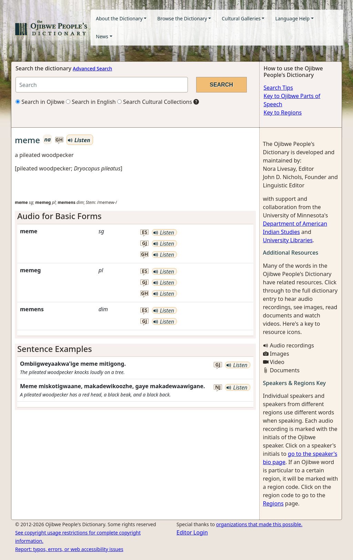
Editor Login (192, 532)
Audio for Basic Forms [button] (59, 216)
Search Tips (278, 87)
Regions (273, 503)
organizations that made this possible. (259, 524)
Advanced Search (92, 68)
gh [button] (59, 140)
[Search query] (102, 84)
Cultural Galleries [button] (241, 18)
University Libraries (288, 240)
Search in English (91, 102)
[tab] (135, 216)
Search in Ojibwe (40, 102)
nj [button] (218, 387)
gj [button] (144, 243)
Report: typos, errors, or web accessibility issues (69, 549)
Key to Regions (283, 112)
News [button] (102, 36)
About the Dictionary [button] (119, 18)
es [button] (145, 232)
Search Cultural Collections (154, 102)
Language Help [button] (292, 18)
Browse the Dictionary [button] (182, 18)
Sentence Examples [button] (54, 348)
